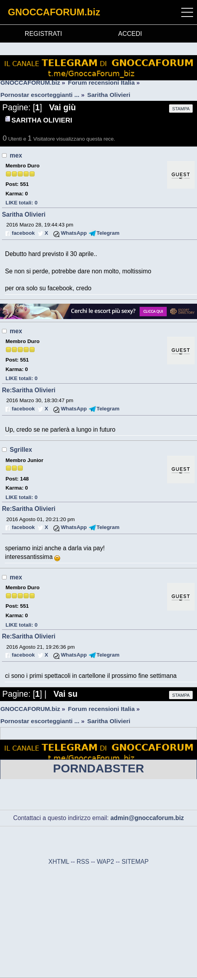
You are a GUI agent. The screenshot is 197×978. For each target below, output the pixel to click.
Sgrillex (21, 449)
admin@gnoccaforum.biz (147, 818)
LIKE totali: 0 (21, 203)
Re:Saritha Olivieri (28, 390)
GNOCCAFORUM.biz (54, 12)
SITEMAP (135, 861)
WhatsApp (74, 233)
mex (16, 155)
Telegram (108, 233)
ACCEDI (130, 33)
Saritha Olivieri (24, 214)
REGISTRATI (43, 33)
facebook (23, 233)
